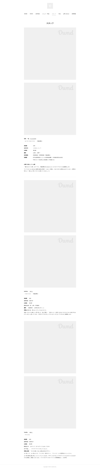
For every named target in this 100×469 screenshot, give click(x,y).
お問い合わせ (66, 13)
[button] (25, 14)
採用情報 (74, 13)
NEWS (31, 13)
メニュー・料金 (45, 13)
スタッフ (54, 13)
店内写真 (38, 13)
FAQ (60, 13)
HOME (25, 13)
